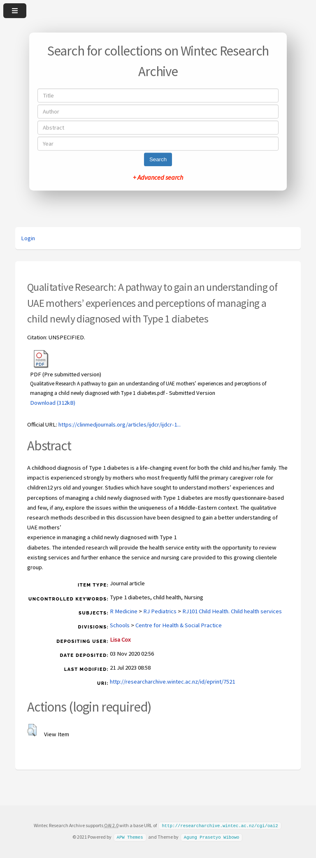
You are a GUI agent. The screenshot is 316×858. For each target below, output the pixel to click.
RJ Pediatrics (160, 611)
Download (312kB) (52, 402)
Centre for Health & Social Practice (178, 625)
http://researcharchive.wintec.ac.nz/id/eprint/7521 (172, 681)
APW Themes (129, 836)
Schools (120, 625)
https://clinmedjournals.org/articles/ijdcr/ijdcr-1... (119, 424)
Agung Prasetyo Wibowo (211, 836)
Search (158, 159)
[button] (32, 730)
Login (28, 238)
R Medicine (123, 611)
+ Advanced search (158, 177)
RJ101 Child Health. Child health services (232, 611)
